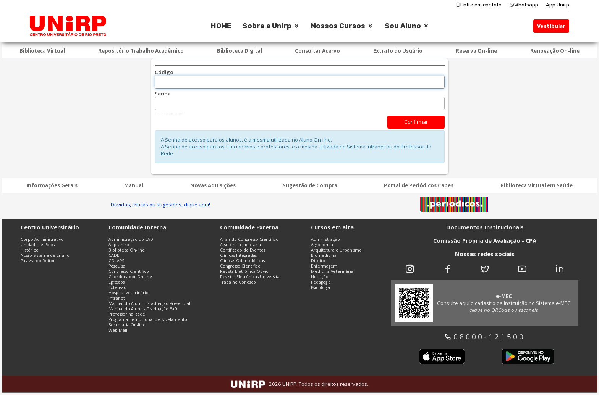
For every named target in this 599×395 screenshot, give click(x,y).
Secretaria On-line (127, 324)
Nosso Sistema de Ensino (45, 255)
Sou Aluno (403, 26)
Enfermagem (324, 266)
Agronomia (322, 244)
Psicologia (320, 287)
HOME (221, 26)
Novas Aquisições (213, 185)
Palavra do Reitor (38, 260)
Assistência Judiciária (240, 244)
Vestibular (551, 26)
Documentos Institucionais (485, 227)
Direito (318, 260)
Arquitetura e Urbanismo (336, 250)
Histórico (30, 250)
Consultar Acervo (317, 50)
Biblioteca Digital (239, 50)
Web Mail (117, 330)
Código (164, 72)
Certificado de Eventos (242, 250)
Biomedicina (324, 255)
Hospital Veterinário (128, 292)
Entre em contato (478, 5)
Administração (325, 239)
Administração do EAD (130, 239)
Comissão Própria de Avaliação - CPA (484, 240)
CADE (113, 255)
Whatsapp (523, 5)
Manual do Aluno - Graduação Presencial (149, 303)
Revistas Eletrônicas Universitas (250, 276)
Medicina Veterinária (332, 271)
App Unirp (557, 5)
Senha (163, 93)
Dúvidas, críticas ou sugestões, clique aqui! (160, 204)
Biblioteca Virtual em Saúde (536, 185)
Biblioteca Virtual (42, 50)
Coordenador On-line (130, 276)
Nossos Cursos (338, 26)
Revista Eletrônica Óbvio (244, 271)
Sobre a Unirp (267, 26)
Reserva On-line (476, 50)
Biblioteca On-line (126, 250)
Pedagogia (321, 282)
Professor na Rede (126, 314)
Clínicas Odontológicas (242, 260)
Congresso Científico (128, 271)
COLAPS (116, 260)
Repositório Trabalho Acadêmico (141, 50)
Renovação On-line (555, 50)
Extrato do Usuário (398, 50)
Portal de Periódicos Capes (418, 185)
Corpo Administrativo (42, 239)
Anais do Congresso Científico (249, 239)
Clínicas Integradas (238, 255)
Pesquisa (116, 266)
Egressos (116, 282)
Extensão (117, 287)
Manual (133, 185)
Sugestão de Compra (310, 185)
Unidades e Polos (38, 244)
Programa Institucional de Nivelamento (147, 319)
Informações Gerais (52, 185)
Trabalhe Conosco (238, 282)
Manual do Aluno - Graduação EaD (142, 308)
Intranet (116, 298)
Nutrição (320, 276)
